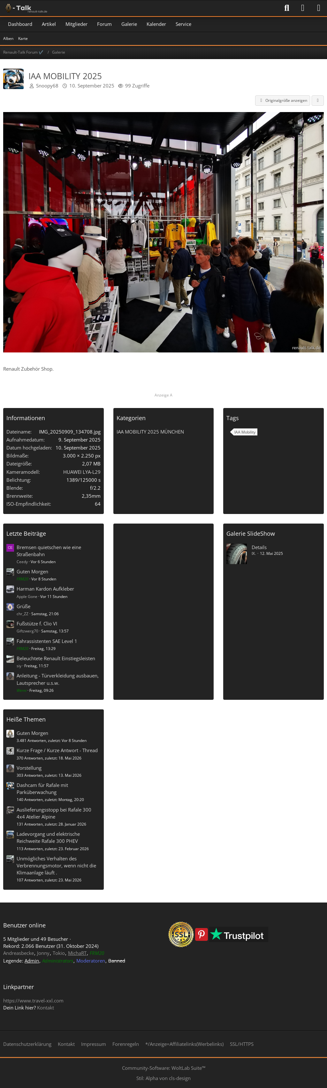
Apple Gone (27, 596)
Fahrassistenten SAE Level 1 (47, 641)
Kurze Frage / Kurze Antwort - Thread (57, 750)
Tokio (59, 953)
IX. (254, 553)
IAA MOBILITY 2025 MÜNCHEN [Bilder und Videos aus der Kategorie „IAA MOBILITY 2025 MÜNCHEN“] (150, 431)
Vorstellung (29, 768)
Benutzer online (24, 925)
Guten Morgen (32, 571)
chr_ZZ (22, 613)
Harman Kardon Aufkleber (45, 589)
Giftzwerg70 (27, 631)
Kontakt (45, 1007)
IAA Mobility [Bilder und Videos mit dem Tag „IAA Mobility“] (244, 432)
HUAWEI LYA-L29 (82, 472)
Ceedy (22, 561)
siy (19, 666)
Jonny (43, 953)
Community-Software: (163, 1068)
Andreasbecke (18, 953)
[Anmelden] (302, 8)
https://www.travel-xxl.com (33, 1000)
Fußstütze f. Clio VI (37, 623)
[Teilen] (318, 100)
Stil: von (163, 1078)
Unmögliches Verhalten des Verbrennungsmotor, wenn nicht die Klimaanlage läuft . (56, 865)
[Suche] (286, 8)
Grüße (23, 606)
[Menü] (318, 8)
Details (259, 547)
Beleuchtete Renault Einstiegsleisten (56, 658)
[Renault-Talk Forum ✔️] (25, 8)
